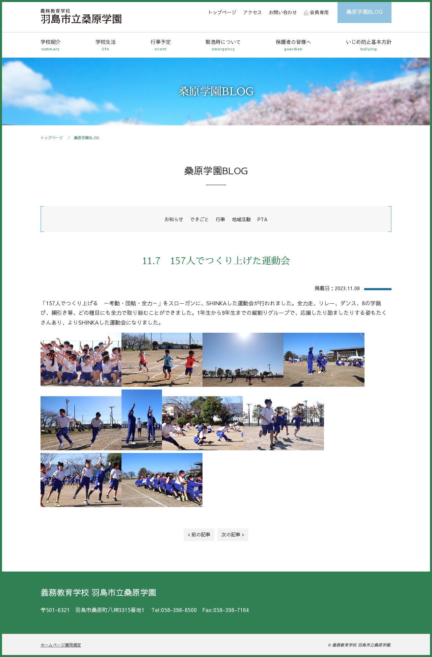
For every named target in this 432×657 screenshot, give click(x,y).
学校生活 (106, 45)
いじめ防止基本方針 (369, 45)
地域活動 (241, 219)
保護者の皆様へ (293, 45)
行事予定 (161, 45)
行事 (220, 219)
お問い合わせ (283, 12)
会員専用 (319, 12)
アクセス (252, 12)
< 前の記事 (199, 534)
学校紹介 (50, 45)
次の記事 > (232, 534)
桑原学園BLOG (364, 11)
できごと (199, 219)
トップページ (222, 12)
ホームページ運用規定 (60, 645)
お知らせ (173, 219)
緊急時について (223, 45)
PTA (263, 219)
